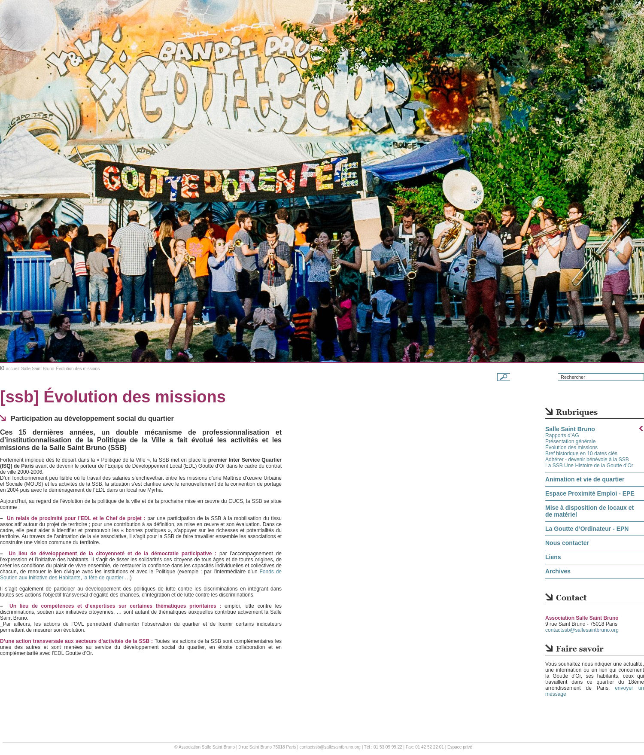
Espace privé (459, 747)
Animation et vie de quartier (584, 479)
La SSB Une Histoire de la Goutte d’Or (589, 466)
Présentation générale (570, 441)
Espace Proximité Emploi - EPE (590, 493)
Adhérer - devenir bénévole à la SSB (587, 460)
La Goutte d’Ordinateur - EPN (587, 528)
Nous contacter (567, 542)
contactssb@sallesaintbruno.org (582, 630)
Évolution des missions (571, 447)
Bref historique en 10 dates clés (581, 454)
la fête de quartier (103, 578)
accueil (12, 368)
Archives (558, 571)
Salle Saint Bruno (37, 368)
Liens (553, 557)
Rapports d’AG (562, 435)
